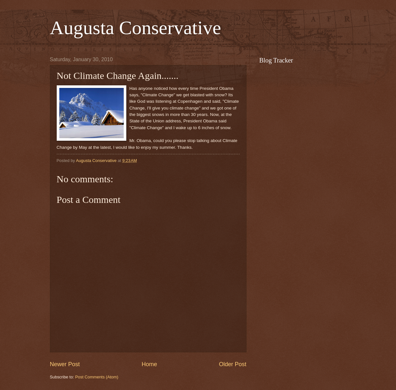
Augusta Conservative (135, 27)
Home (149, 364)
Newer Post (65, 364)
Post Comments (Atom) (96, 377)
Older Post (232, 364)
